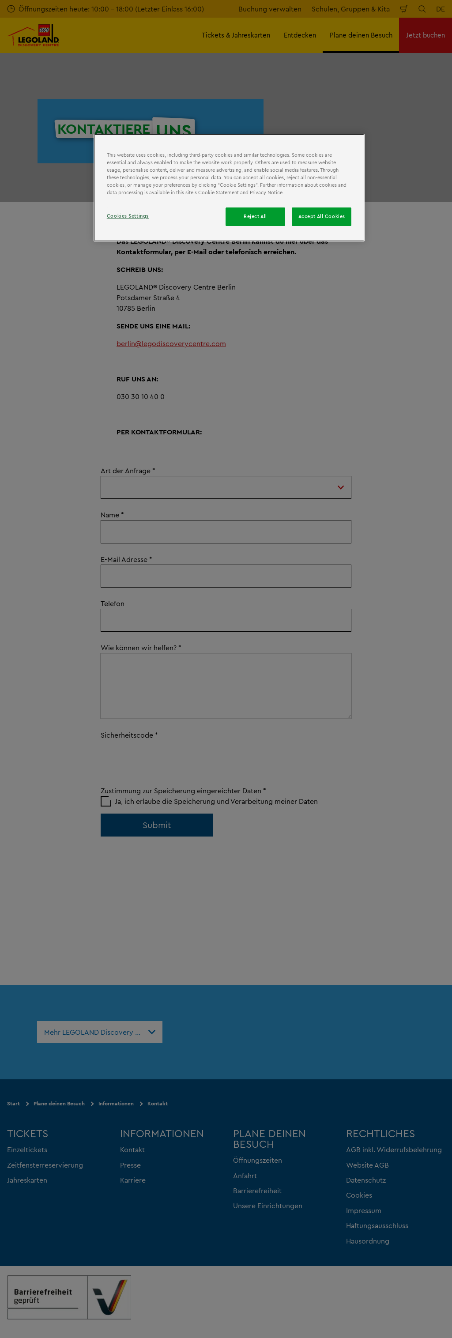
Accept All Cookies (321, 216)
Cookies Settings (128, 216)
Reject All (255, 216)
